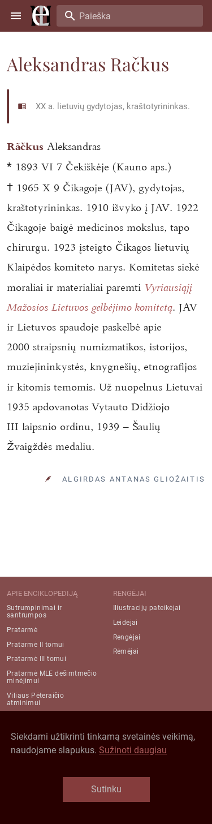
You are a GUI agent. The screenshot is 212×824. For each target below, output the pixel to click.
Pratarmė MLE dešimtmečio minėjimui (52, 677)
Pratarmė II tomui (35, 645)
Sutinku (106, 789)
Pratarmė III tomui (36, 659)
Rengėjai (127, 637)
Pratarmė (22, 630)
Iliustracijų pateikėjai (147, 608)
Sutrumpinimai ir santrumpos (34, 611)
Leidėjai (125, 622)
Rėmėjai (126, 651)
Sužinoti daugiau (133, 750)
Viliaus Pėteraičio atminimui (35, 699)
